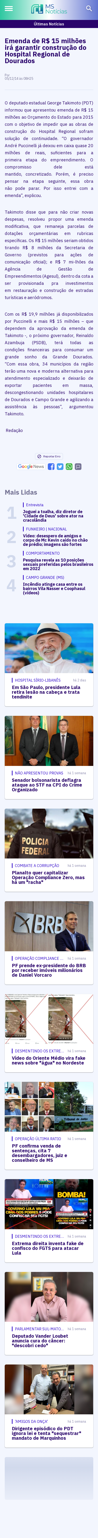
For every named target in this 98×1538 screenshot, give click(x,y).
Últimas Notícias (49, 24)
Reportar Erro (48, 456)
